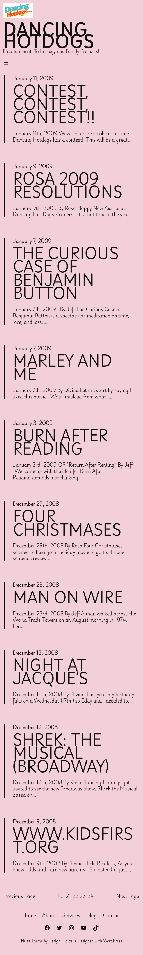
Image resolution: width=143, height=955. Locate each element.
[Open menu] (6, 63)
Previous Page (19, 898)
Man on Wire (68, 598)
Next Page (127, 898)
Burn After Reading (61, 443)
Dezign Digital (61, 942)
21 (68, 898)
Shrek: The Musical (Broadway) (61, 754)
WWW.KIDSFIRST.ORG (73, 842)
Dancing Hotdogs (49, 35)
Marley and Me (63, 368)
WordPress (112, 942)
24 (90, 898)
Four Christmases (68, 524)
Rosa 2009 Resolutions (68, 185)
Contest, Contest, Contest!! (55, 104)
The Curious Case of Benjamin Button (66, 274)
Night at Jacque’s (51, 672)
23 (83, 898)
